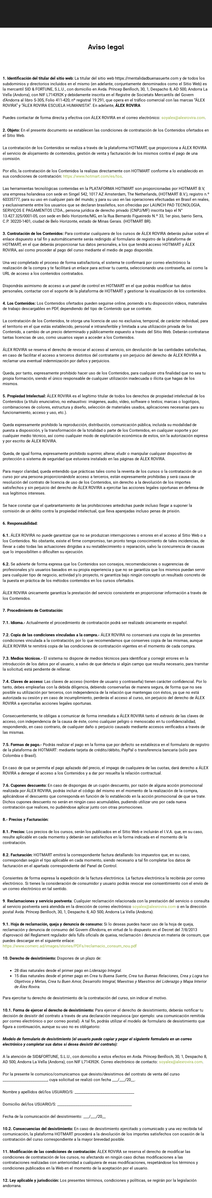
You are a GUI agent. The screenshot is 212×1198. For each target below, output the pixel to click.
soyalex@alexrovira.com (183, 117)
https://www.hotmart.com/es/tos (92, 176)
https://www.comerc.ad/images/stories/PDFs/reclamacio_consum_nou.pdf (70, 946)
